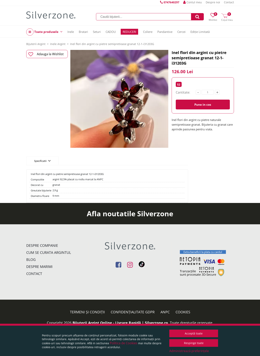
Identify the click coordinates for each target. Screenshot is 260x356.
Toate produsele (44, 32)
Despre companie (42, 245)
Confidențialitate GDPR (133, 312)
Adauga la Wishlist (46, 54)
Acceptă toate (194, 333)
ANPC (165, 312)
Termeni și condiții (87, 312)
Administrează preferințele (189, 351)
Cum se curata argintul (48, 252)
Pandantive (164, 32)
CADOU (111, 32)
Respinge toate (194, 343)
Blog (31, 259)
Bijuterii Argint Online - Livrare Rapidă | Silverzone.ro (120, 322)
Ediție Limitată (200, 32)
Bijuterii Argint (35, 44)
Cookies (183, 312)
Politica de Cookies (123, 343)
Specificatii (42, 161)
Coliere (147, 32)
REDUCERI (129, 32)
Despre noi (213, 2)
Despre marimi (39, 266)
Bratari (83, 32)
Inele (70, 32)
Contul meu (192, 2)
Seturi (97, 32)
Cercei (181, 32)
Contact (229, 2)
